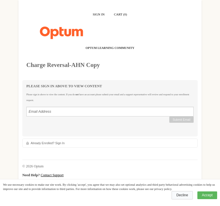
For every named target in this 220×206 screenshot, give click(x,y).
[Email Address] (110, 111)
